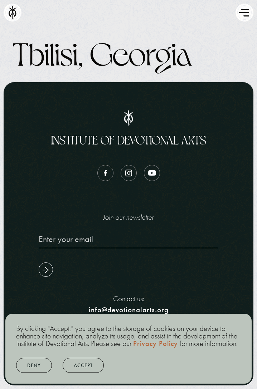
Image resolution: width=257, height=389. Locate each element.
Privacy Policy (155, 343)
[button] (34, 365)
